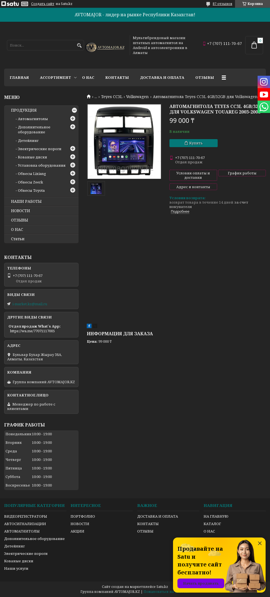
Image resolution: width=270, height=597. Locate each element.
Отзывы (204, 77)
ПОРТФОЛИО (83, 516)
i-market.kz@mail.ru (29, 304)
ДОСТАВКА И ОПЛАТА (157, 516)
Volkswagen (137, 96)
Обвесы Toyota (31, 190)
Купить (196, 143)
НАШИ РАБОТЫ (26, 201)
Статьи (18, 238)
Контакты (117, 77)
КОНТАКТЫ (148, 523)
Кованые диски (32, 157)
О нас (88, 77)
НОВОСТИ (20, 210)
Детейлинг (28, 140)
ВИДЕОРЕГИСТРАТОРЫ (25, 516)
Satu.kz (162, 586)
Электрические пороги (39, 148)
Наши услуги (16, 568)
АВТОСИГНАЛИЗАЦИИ (25, 523)
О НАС (17, 229)
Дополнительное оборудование (34, 129)
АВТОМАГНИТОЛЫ (22, 531)
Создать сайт (42, 4)
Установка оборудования (42, 165)
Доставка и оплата (162, 77)
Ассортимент (55, 77)
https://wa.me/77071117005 (32, 331)
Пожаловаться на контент (167, 591)
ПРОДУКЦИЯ (24, 110)
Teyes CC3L (111, 96)
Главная (19, 77)
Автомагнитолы (33, 118)
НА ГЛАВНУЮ (216, 516)
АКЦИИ (77, 531)
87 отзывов (222, 3)
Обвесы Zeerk (30, 182)
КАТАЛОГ (212, 523)
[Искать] (79, 45)
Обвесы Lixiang (32, 173)
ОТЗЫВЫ (19, 220)
